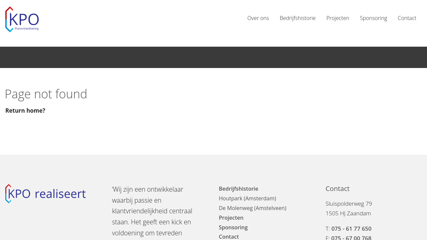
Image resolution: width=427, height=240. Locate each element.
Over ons (258, 18)
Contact (407, 18)
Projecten (337, 18)
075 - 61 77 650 (351, 228)
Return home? (25, 110)
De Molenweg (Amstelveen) (252, 208)
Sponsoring (373, 18)
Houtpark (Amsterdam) (247, 198)
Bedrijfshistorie (298, 18)
